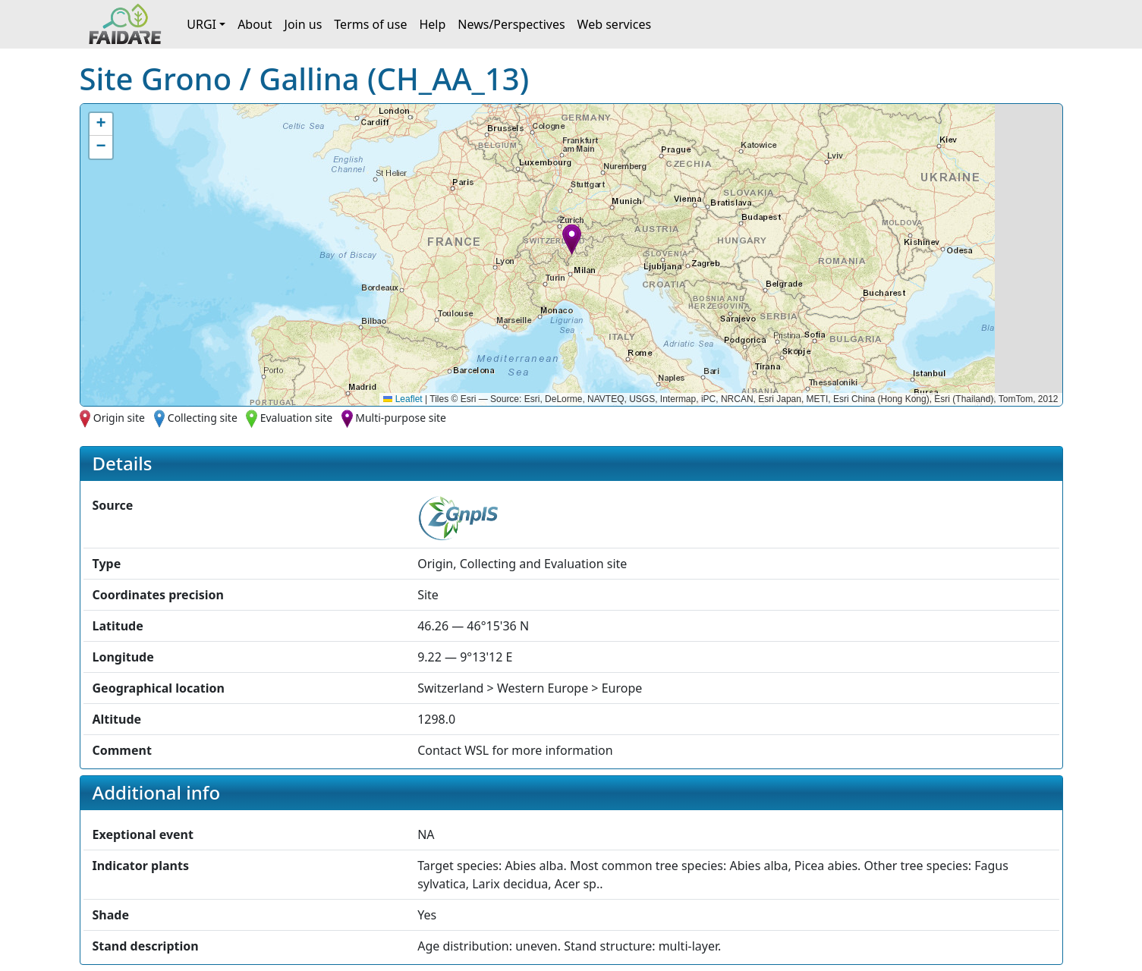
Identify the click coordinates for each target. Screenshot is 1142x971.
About (255, 24)
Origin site (119, 417)
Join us (303, 24)
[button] (571, 239)
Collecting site (203, 417)
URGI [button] (201, 24)
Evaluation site (296, 417)
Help (432, 24)
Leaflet (402, 399)
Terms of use (370, 24)
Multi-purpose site (400, 417)
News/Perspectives (511, 24)
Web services (614, 24)
